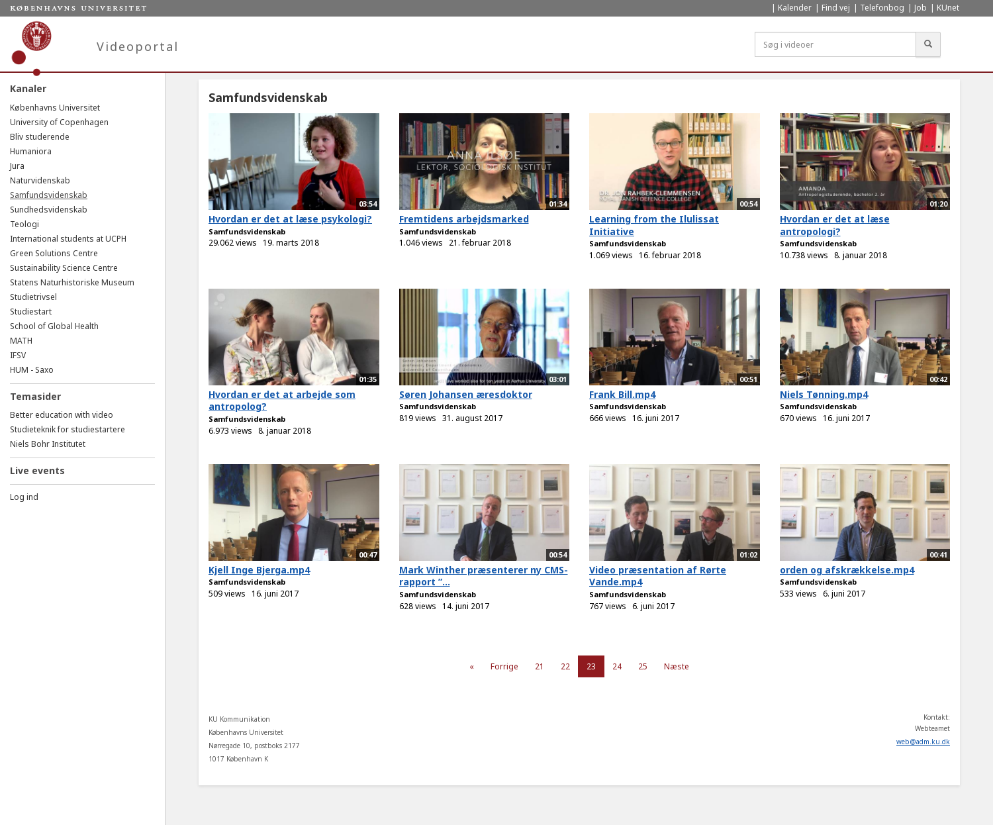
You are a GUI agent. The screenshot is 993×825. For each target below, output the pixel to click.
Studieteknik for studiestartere (67, 429)
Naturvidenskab (40, 180)
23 (591, 666)
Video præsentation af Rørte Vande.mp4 (657, 576)
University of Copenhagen (59, 122)
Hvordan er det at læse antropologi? (835, 225)
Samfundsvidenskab (48, 195)
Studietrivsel (33, 297)
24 (617, 666)
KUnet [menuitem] (948, 7)
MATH (21, 340)
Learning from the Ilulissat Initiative (654, 225)
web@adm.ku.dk (923, 741)
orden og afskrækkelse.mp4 (847, 569)
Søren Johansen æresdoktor (465, 394)
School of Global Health (54, 326)
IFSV (18, 355)
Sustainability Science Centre (64, 267)
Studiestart (31, 311)
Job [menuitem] (920, 7)
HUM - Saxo (32, 369)
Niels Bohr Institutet (47, 444)
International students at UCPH (68, 238)
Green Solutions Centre (54, 253)
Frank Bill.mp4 (622, 394)
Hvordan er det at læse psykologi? (290, 219)
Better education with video (61, 414)
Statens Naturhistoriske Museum (72, 282)
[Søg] (928, 44)
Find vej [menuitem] (836, 7)
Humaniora (31, 151)
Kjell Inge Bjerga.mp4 (259, 569)
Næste (676, 666)
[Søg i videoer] (835, 44)
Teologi (24, 224)
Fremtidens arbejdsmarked (464, 219)
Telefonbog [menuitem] (882, 7)
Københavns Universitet (55, 107)
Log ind (24, 497)
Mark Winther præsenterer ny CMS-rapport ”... (483, 576)
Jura (17, 165)
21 (539, 666)
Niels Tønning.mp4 (824, 394)
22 (565, 666)
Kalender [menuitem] (795, 7)
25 (642, 666)
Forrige (504, 666)
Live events (37, 470)
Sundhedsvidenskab (48, 209)
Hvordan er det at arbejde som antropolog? (282, 400)
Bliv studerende (40, 136)
